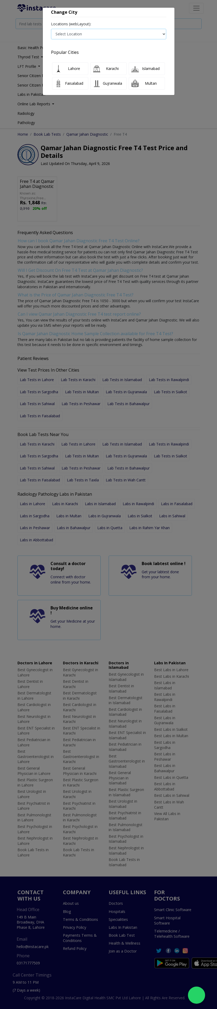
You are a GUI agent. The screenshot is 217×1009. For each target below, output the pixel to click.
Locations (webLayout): (71, 23)
